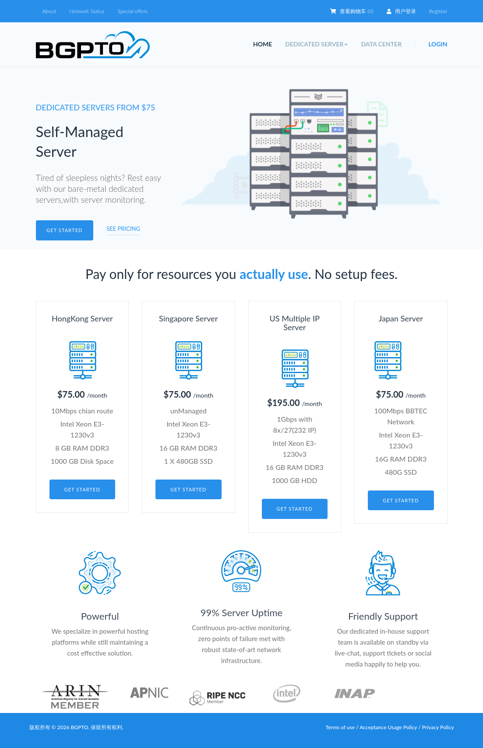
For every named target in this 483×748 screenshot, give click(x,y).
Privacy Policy (438, 727)
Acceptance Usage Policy (389, 727)
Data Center (381, 44)
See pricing (123, 228)
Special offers (132, 11)
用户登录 (401, 11)
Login (437, 44)
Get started (64, 230)
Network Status (86, 11)
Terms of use (340, 727)
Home (262, 44)
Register (438, 11)
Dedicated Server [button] (316, 44)
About (49, 11)
